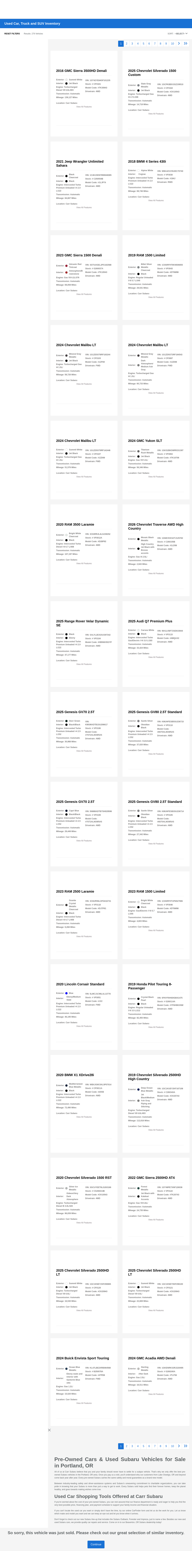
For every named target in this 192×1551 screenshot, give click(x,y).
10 (172, 43)
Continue (96, 1544)
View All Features (84, 107)
